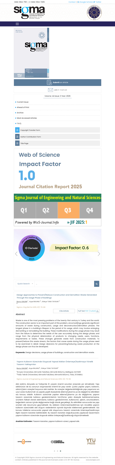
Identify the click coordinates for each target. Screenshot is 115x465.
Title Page (21, 143)
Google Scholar (85, 2)
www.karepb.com (93, 460)
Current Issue (22, 102)
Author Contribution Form (28, 136)
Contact (72, 2)
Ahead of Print (23, 107)
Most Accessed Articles (27, 118)
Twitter (97, 2)
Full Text (88, 311)
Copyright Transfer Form (27, 130)
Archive (20, 112)
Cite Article (64, 311)
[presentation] (16, 254)
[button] (25, 283)
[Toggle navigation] (17, 23)
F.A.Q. (19, 123)
